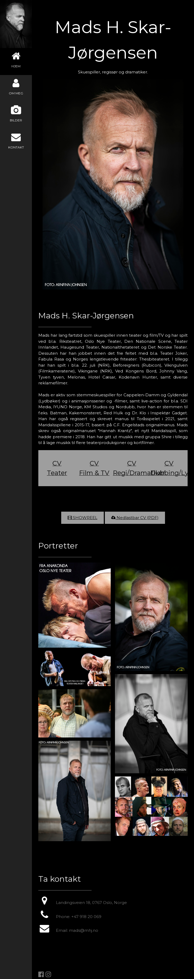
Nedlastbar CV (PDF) (135, 517)
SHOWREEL (84, 517)
